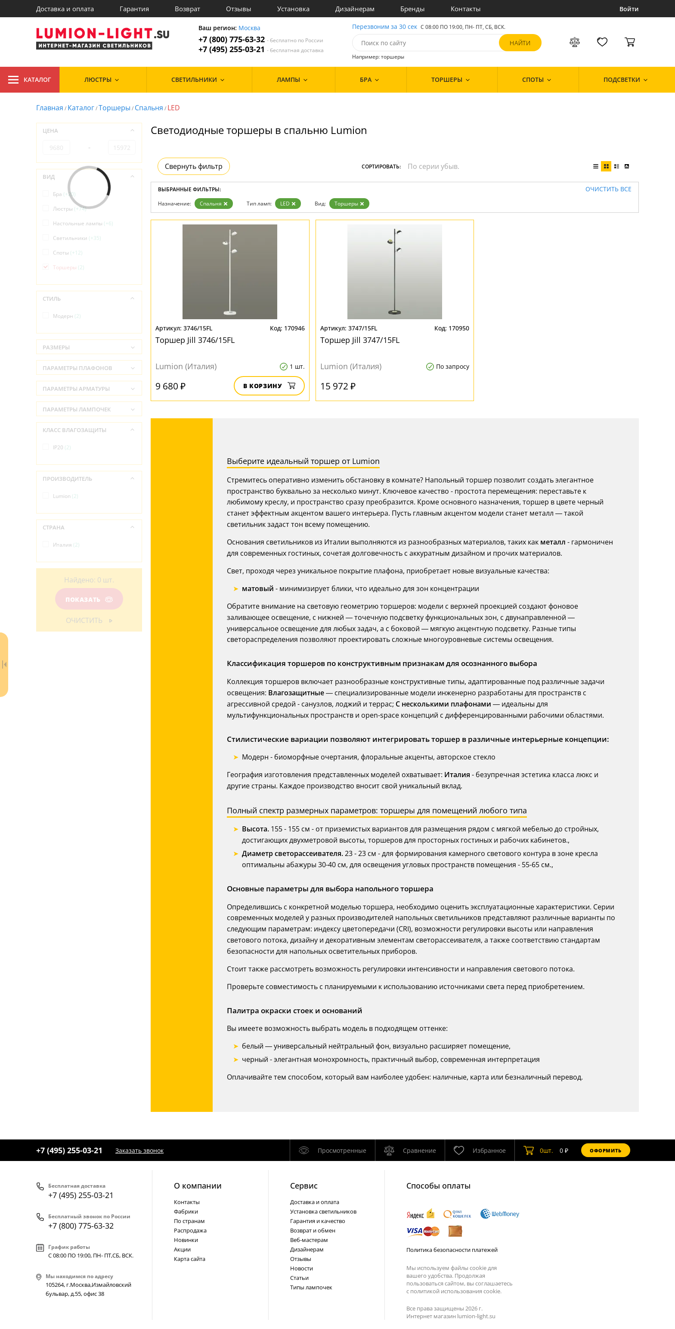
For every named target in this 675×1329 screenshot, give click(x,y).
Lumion (65, 496)
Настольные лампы (83, 223)
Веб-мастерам (309, 1240)
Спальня (149, 107)
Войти (629, 9)
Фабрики (186, 1211)
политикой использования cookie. (456, 1291)
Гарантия (134, 8)
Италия (66, 544)
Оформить (606, 1150)
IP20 (62, 447)
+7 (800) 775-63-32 (260, 39)
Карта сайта (189, 1259)
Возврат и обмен (312, 1230)
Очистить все (608, 189)
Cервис (304, 1185)
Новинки (186, 1240)
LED (288, 203)
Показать (89, 599)
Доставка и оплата (65, 8)
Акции (182, 1249)
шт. (538, 1150)
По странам (189, 1221)
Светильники (77, 238)
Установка (293, 8)
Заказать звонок (139, 1150)
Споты (68, 252)
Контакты (466, 8)
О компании (198, 1185)
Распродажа (190, 1230)
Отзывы (238, 8)
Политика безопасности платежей (452, 1250)
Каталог (29, 80)
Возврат (187, 8)
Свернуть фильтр (194, 166)
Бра (64, 194)
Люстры (70, 208)
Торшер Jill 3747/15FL (359, 340)
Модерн (67, 316)
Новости (301, 1268)
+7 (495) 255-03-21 (261, 49)
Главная (49, 107)
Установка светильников (323, 1211)
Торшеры (114, 107)
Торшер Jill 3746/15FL (195, 340)
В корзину (269, 386)
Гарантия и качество (317, 1221)
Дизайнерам (355, 8)
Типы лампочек (311, 1287)
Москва (249, 28)
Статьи (299, 1278)
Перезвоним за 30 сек (384, 27)
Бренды (412, 8)
